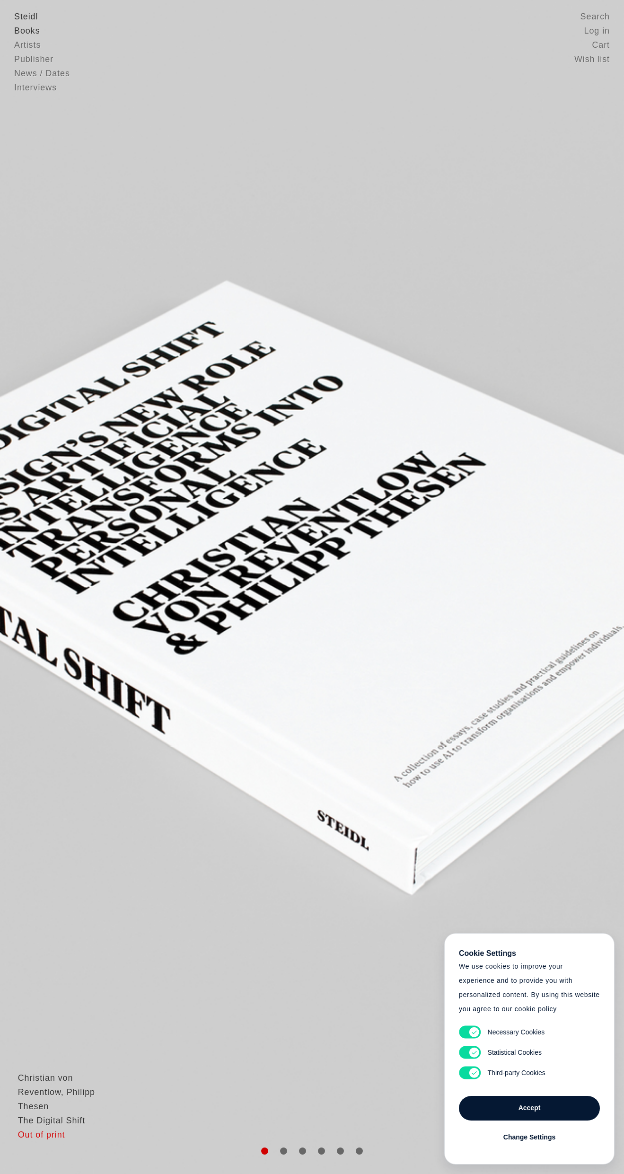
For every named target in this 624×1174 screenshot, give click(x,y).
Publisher (33, 59)
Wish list (592, 59)
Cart (601, 45)
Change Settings (529, 1137)
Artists (27, 45)
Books (27, 30)
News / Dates (42, 73)
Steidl (26, 16)
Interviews (35, 87)
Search (595, 16)
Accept (530, 1108)
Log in (597, 30)
